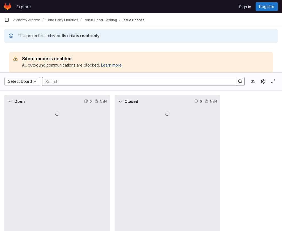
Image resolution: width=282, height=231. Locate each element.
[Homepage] (7, 6)
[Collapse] (10, 101)
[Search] (136, 81)
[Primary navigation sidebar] (6, 19)
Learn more (111, 65)
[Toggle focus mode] (273, 81)
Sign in (245, 6)
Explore (24, 6)
